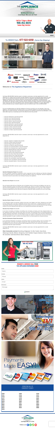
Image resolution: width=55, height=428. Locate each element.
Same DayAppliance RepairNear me (46, 299)
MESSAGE (3, 284)
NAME (2, 268)
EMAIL (2, 279)
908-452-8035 (24, 23)
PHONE (3, 274)
